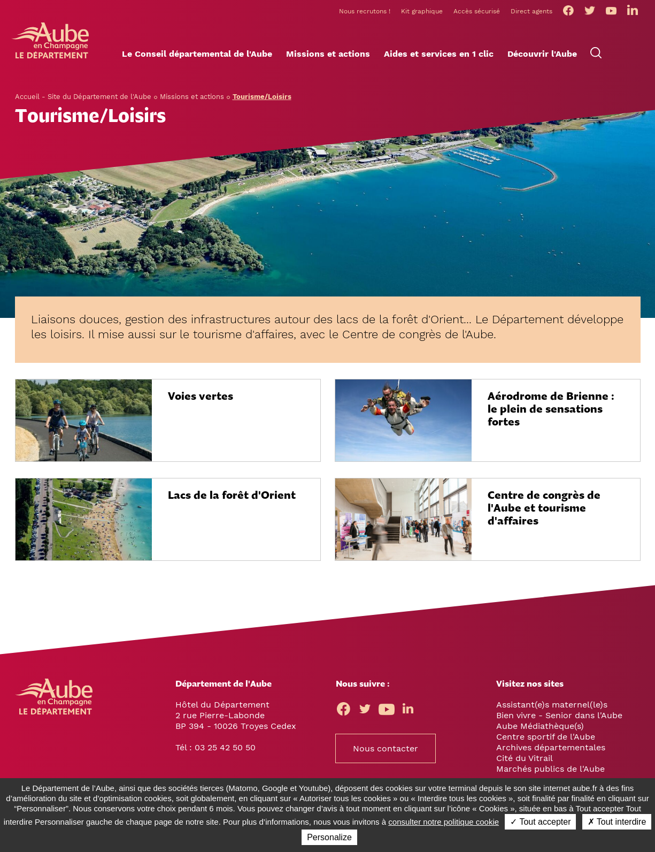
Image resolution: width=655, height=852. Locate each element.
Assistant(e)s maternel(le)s (551, 704)
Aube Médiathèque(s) (540, 726)
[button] (197, 54)
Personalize (329, 837)
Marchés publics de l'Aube (550, 769)
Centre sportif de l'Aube (545, 737)
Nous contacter (385, 748)
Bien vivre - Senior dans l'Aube (559, 715)
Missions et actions (192, 97)
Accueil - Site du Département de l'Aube (83, 97)
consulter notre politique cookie (443, 821)
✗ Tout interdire (617, 821)
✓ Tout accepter (540, 821)
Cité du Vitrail (524, 758)
